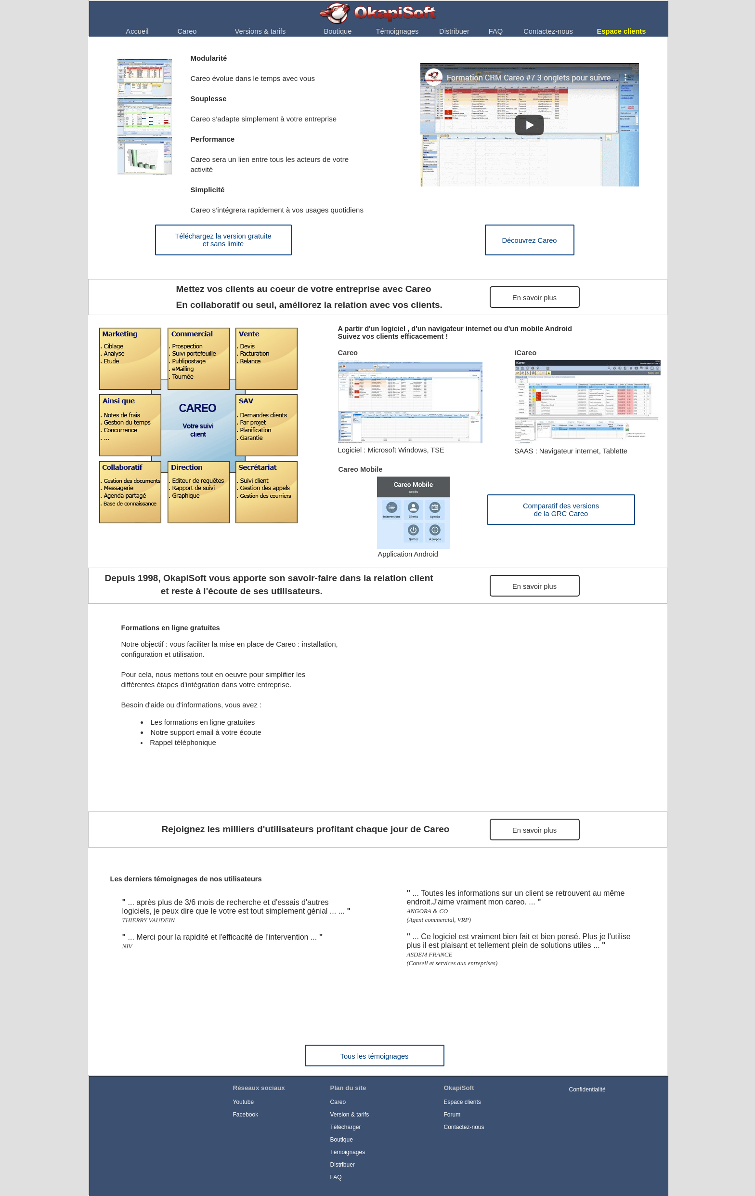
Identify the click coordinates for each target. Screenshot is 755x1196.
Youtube (243, 1101)
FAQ (496, 31)
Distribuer (454, 31)
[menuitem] (137, 31)
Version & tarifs (349, 1114)
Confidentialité (587, 1089)
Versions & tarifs (260, 31)
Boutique (338, 31)
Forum (452, 1114)
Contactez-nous (548, 31)
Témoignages (397, 31)
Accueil (137, 31)
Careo (187, 31)
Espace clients (462, 1101)
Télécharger (345, 1126)
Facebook (246, 1114)
